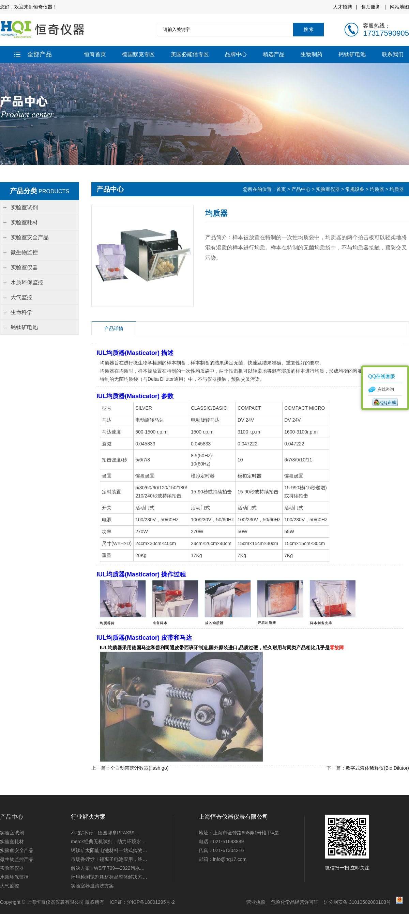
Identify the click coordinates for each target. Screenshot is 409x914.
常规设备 (354, 189)
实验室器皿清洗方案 (92, 885)
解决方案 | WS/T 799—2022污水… (108, 868)
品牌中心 (236, 54)
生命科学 (21, 312)
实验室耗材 (12, 841)
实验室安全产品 (16, 850)
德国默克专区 (138, 54)
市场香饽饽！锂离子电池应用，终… (109, 859)
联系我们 (393, 54)
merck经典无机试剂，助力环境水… (108, 841)
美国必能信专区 (190, 54)
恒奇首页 (95, 54)
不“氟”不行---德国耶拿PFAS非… (105, 832)
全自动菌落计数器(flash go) (139, 768)
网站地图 (399, 7)
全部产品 (33, 54)
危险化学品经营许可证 (295, 902)
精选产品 (274, 54)
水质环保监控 (14, 877)
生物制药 (311, 54)
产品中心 (300, 189)
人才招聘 (342, 7)
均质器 (377, 189)
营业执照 (256, 902)
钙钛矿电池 (352, 54)
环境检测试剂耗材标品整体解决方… (109, 877)
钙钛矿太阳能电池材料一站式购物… (109, 850)
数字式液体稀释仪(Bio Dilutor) (377, 768)
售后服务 (370, 7)
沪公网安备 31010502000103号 (357, 902)
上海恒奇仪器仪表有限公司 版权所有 (65, 902)
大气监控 (9, 885)
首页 (281, 189)
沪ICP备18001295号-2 (151, 902)
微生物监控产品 (16, 859)
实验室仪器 (328, 189)
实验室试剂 (12, 832)
